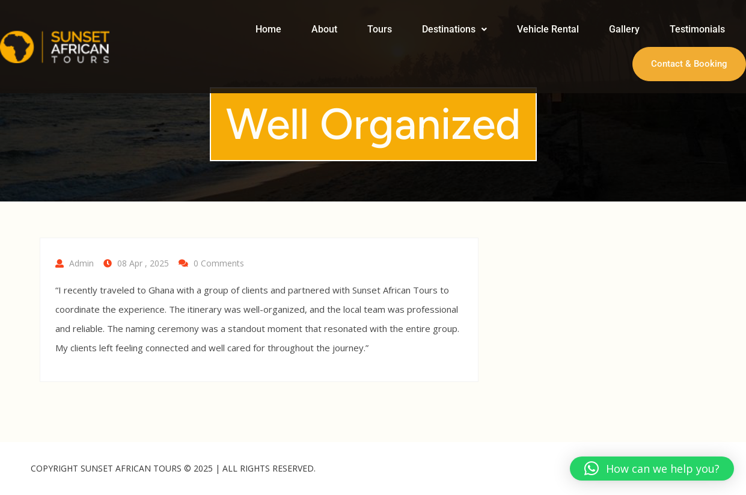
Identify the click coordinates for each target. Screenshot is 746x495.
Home (268, 29)
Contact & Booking (689, 63)
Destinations (454, 29)
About (324, 29)
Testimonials (697, 29)
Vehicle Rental (548, 29)
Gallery (624, 29)
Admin (81, 263)
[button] (454, 29)
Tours (379, 29)
